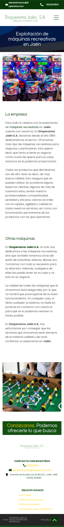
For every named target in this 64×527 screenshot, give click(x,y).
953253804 (52, 4)
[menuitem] (25, 495)
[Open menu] (56, 17)
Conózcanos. (21, 425)
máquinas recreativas (24, 127)
